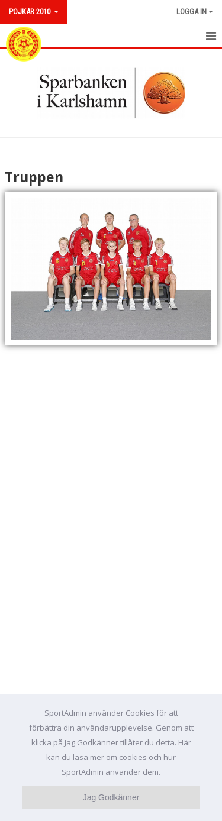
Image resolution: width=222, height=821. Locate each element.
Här (184, 742)
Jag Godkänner (111, 797)
